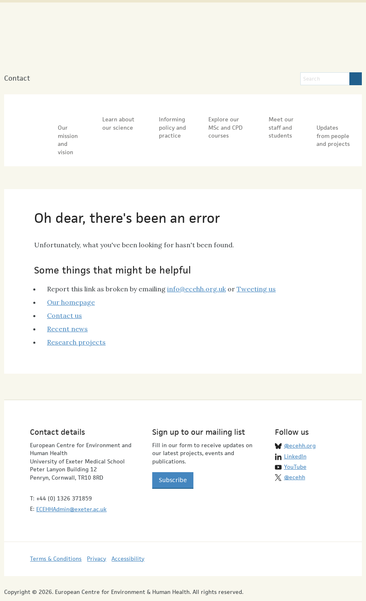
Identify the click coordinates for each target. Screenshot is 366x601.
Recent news (67, 309)
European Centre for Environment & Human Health (90, 37)
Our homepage (71, 282)
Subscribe (173, 461)
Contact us (64, 296)
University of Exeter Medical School (236, 41)
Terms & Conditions (56, 539)
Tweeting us (256, 269)
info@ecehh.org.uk (196, 269)
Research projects (76, 322)
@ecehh (294, 458)
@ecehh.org (300, 426)
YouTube (295, 447)
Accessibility (127, 539)
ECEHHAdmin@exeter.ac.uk (71, 490)
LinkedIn (295, 437)
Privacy (96, 539)
